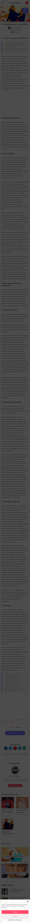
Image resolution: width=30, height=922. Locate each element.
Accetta (15, 912)
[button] (27, 901)
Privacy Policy (18, 919)
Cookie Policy (11, 919)
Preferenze (15, 916)
